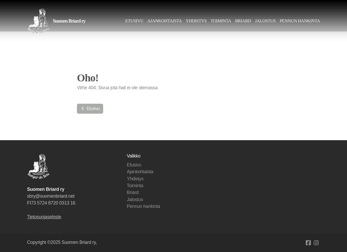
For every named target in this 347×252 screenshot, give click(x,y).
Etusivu (90, 108)
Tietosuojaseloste (44, 216)
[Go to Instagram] (316, 243)
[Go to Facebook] (308, 243)
